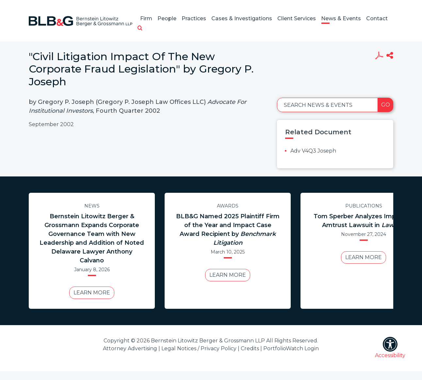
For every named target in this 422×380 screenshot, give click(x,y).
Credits (250, 348)
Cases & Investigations (241, 18)
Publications (363, 206)
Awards (227, 206)
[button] (140, 28)
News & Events (341, 18)
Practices (194, 18)
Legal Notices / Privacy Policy (198, 348)
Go (385, 105)
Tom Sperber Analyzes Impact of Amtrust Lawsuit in (364, 221)
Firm (146, 18)
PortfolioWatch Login (291, 348)
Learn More (91, 292)
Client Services (296, 18)
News (92, 206)
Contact (377, 18)
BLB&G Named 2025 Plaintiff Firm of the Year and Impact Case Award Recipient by (228, 229)
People (166, 18)
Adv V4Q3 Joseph (313, 151)
